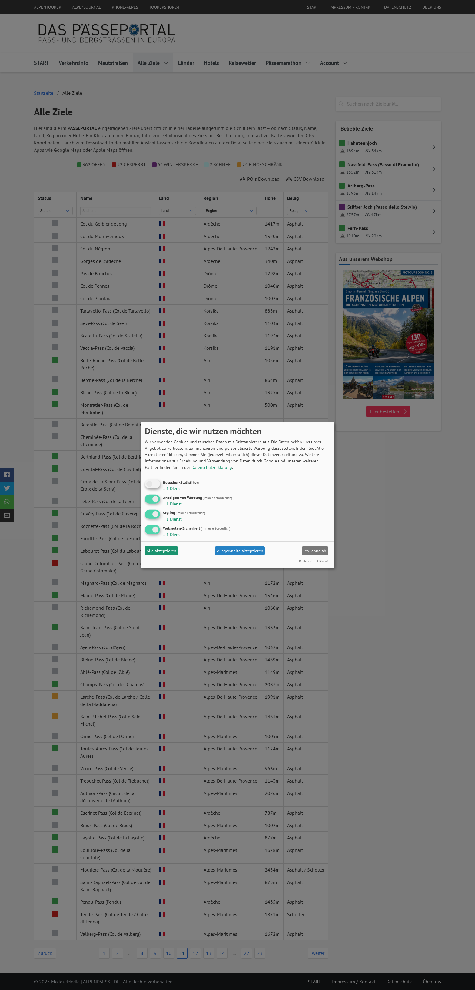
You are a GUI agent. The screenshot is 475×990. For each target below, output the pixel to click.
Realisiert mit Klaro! (313, 561)
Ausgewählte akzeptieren (240, 551)
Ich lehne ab (315, 551)
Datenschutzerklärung (211, 467)
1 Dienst (172, 488)
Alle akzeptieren (161, 551)
